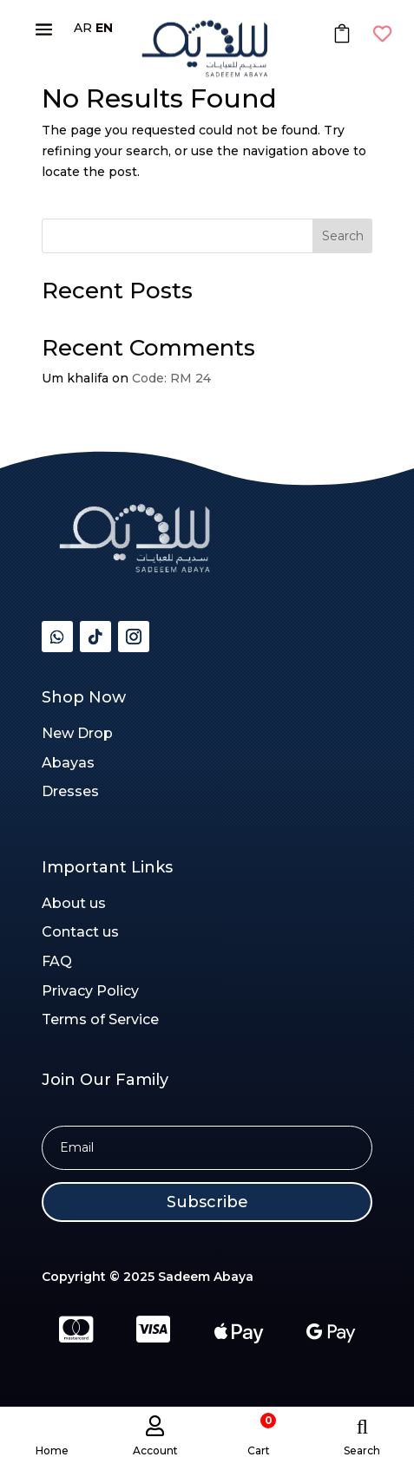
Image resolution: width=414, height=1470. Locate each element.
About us (74, 903)
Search (343, 236)
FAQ (57, 961)
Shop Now (84, 697)
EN (104, 28)
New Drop (77, 733)
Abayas (68, 763)
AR (83, 28)
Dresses (70, 791)
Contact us (80, 932)
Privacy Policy (90, 991)
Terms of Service (100, 1019)
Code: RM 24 (171, 378)
